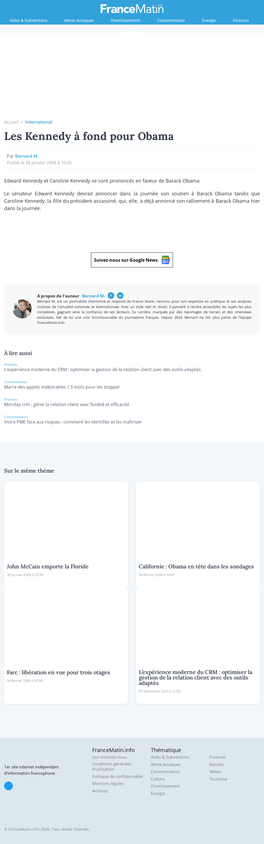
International (38, 122)
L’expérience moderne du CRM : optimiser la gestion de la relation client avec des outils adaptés (102, 369)
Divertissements (125, 20)
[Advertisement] (132, 78)
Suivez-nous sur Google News (132, 259)
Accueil (11, 122)
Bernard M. (27, 156)
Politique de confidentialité (117, 776)
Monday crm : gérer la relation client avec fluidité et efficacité (66, 404)
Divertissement (165, 786)
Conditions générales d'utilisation (111, 766)
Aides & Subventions (28, 20)
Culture (158, 779)
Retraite (132, 32)
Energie (209, 20)
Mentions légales (108, 783)
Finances (241, 20)
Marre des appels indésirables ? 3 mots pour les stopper (62, 387)
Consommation (171, 20)
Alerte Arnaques (79, 20)
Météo (215, 771)
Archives (100, 791)
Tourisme (218, 779)
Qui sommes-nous (109, 757)
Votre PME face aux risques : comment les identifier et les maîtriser (73, 422)
